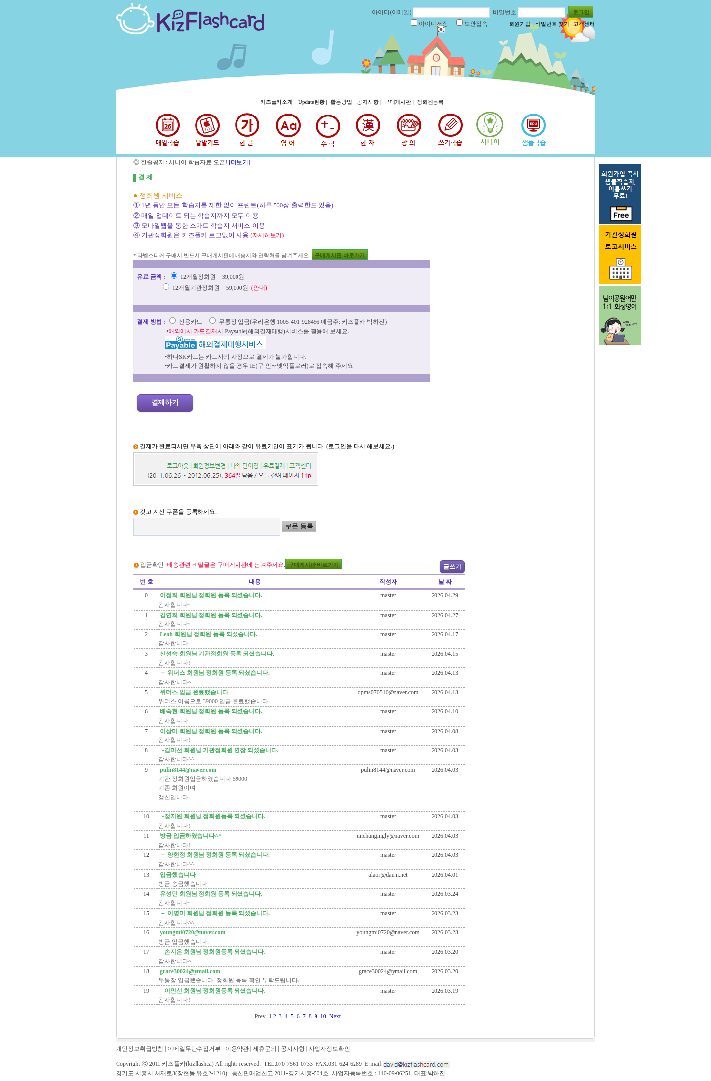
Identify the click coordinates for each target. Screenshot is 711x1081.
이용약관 (237, 1048)
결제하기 (165, 402)
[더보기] (238, 162)
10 (324, 1016)
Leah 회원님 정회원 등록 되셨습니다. (207, 634)
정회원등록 (430, 102)
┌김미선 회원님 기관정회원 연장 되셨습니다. (218, 750)
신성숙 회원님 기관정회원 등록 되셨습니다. (216, 653)
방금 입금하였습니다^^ (190, 835)
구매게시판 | (399, 102)
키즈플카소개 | (278, 102)
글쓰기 (452, 566)
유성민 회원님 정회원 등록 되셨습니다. (210, 893)
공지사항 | (370, 102)
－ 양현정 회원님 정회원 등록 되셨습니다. (214, 854)
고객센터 (584, 24)
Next (336, 1016)
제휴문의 (264, 1048)
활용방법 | (343, 102)
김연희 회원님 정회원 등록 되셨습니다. (210, 615)
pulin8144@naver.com (187, 769)
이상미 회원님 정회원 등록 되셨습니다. (210, 731)
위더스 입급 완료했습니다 (193, 692)
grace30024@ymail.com (189, 971)
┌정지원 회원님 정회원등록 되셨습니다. (211, 816)
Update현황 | (313, 102)
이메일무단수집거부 (194, 1048)
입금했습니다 (177, 874)
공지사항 (293, 1048)
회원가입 (520, 24)
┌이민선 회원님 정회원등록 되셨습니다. (211, 990)
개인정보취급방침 (139, 1048)
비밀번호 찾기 (552, 24)
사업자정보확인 (329, 1048)
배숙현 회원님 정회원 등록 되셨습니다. (210, 711)
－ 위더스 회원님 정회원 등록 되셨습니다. (214, 672)
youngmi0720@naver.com (191, 932)
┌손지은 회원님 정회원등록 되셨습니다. (211, 951)
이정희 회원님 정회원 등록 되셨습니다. (210, 595)
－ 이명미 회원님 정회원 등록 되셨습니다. (214, 913)
